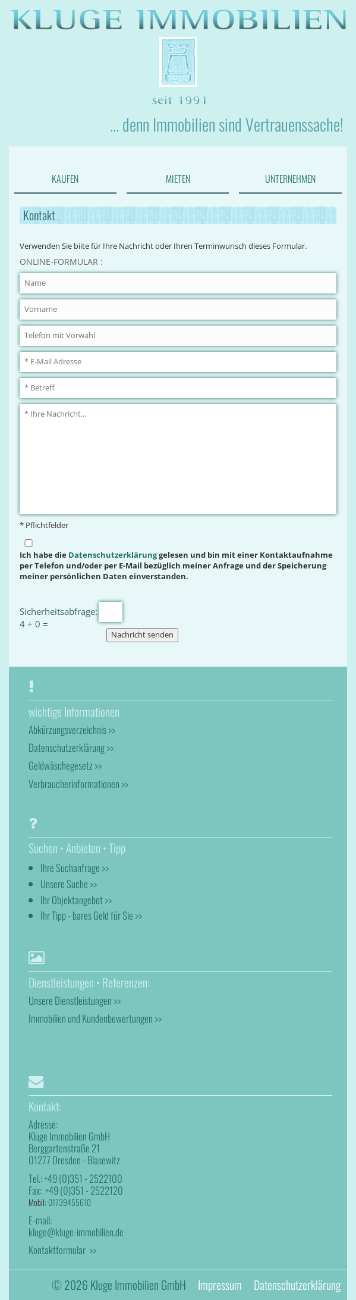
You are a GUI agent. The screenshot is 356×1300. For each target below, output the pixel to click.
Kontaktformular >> (62, 1249)
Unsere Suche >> (68, 883)
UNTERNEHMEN (290, 178)
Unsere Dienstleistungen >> (75, 1000)
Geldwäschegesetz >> (65, 765)
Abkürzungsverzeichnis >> (72, 729)
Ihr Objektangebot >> (76, 899)
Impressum (220, 1284)
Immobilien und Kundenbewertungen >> (95, 1018)
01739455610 (69, 1202)
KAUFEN (65, 178)
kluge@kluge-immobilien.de (76, 1231)
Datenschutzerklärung (112, 555)
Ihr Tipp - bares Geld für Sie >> (91, 915)
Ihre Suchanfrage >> (74, 867)
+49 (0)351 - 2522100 (83, 1178)
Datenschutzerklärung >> (71, 747)
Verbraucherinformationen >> (78, 783)
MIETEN (178, 178)
